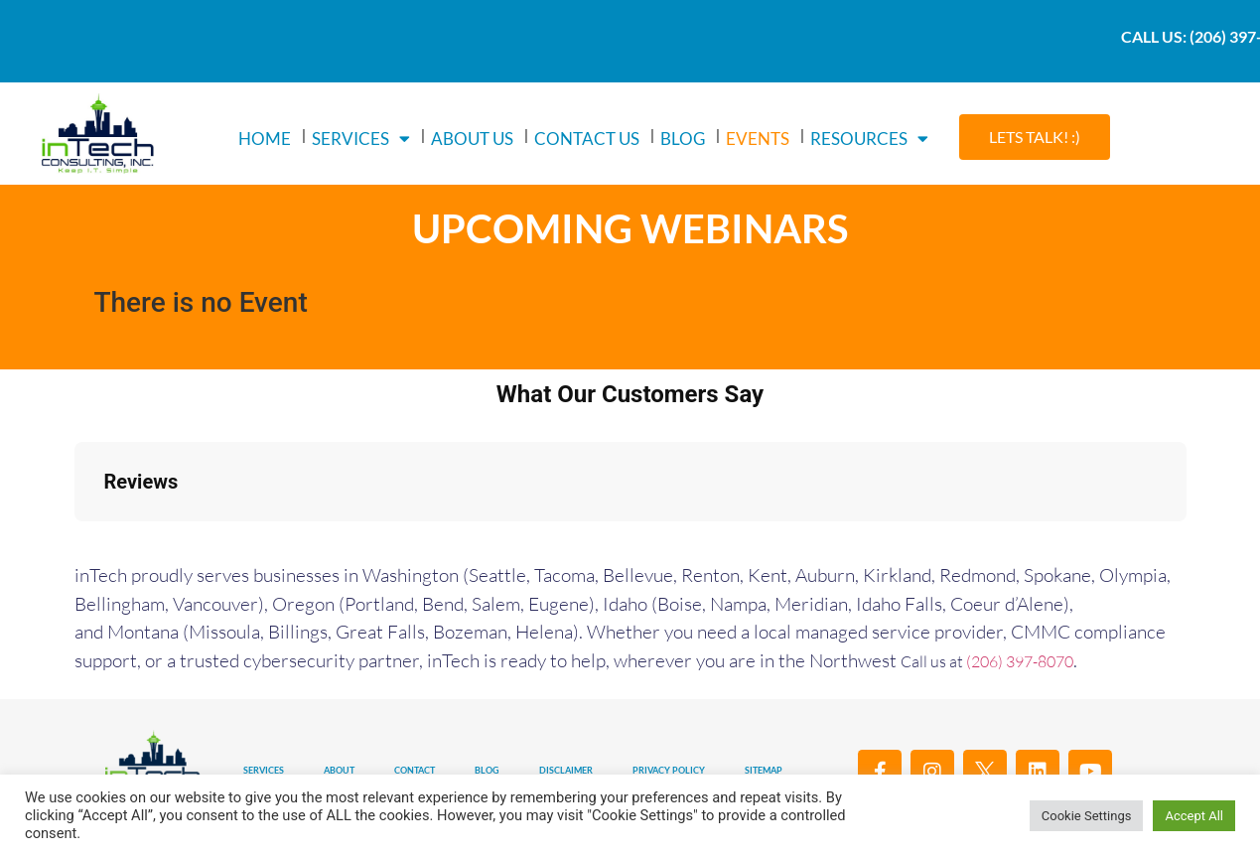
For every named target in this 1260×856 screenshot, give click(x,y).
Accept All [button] (1194, 815)
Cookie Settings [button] (1087, 815)
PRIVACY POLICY (668, 770)
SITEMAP (763, 770)
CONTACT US (586, 138)
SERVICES (361, 138)
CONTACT (414, 770)
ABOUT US (472, 138)
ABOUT (339, 770)
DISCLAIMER (566, 770)
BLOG (682, 138)
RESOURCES (869, 138)
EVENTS (757, 138)
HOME (264, 138)
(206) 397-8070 (1019, 661)
